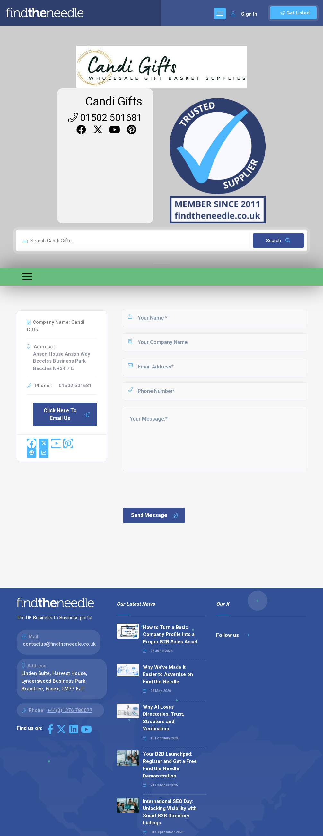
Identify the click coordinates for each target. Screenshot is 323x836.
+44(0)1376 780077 (69, 710)
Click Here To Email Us (67, 414)
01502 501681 (105, 117)
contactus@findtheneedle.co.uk (59, 644)
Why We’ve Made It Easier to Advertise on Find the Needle (168, 674)
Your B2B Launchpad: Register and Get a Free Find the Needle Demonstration (170, 765)
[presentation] (171, 488)
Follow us (232, 635)
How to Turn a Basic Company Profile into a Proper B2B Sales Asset (170, 634)
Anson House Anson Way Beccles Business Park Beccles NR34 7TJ (61, 361)
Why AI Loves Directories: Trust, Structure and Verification (163, 718)
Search (278, 240)
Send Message (155, 515)
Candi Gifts (113, 101)
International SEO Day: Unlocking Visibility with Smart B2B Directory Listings (170, 812)
